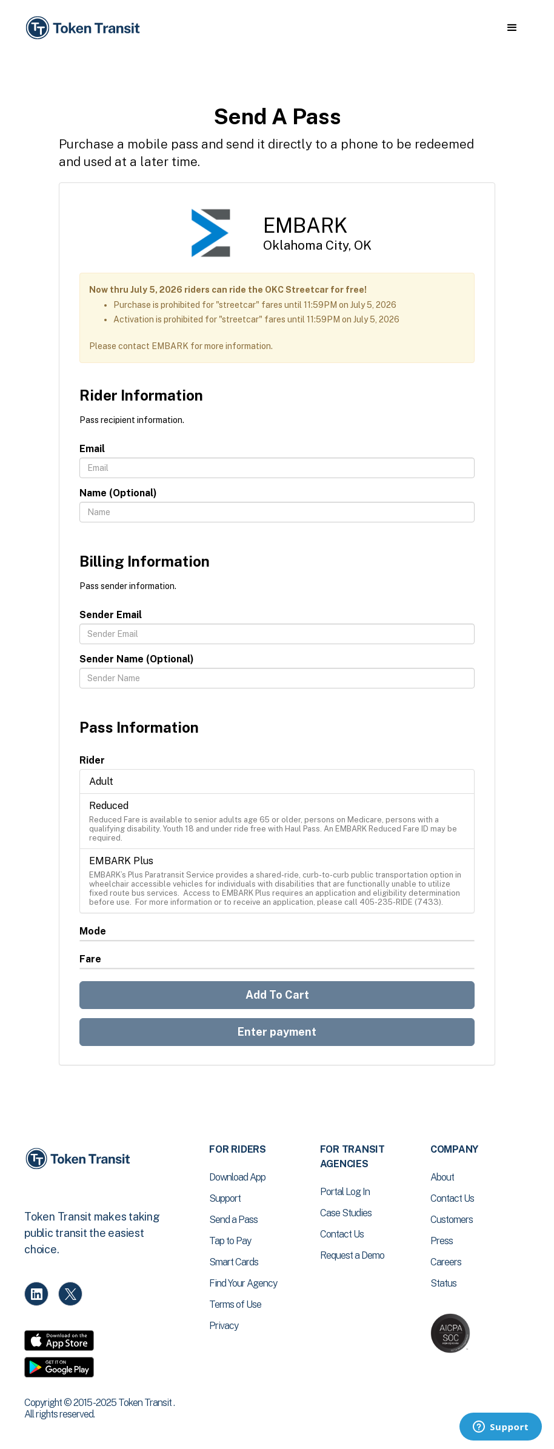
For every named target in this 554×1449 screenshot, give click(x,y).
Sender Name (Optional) (136, 659)
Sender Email (110, 615)
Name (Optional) (118, 493)
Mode (92, 931)
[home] (84, 28)
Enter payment (277, 1031)
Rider (92, 760)
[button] (512, 28)
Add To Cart (277, 994)
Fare (90, 959)
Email (92, 449)
